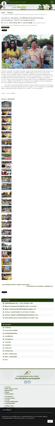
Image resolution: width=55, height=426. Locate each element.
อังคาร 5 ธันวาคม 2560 (14, 23)
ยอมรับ (50, 421)
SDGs (5, 360)
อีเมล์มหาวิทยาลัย (8, 390)
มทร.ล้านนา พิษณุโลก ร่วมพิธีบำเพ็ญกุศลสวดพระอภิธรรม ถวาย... (20, 315)
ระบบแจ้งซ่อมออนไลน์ (10, 403)
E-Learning (7, 387)
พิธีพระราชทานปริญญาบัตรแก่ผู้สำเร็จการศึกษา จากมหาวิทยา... (20, 306)
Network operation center (11, 389)
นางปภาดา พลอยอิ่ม (27, 23)
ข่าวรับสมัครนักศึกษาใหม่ (10, 333)
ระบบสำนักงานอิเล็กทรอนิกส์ (11, 402)
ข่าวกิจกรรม (7, 327)
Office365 (7, 392)
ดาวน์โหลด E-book (9, 406)
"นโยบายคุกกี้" (31, 418)
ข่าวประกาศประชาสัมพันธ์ (10, 330)
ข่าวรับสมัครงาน (8, 339)
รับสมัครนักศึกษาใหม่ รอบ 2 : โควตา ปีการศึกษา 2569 (18, 303)
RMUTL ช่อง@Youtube (10, 354)
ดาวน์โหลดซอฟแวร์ (9, 394)
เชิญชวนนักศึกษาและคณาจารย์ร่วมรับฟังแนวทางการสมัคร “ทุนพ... (21, 318)
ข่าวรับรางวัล (7, 348)
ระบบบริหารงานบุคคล (10, 398)
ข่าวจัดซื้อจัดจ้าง (8, 336)
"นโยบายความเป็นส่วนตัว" (19, 418)
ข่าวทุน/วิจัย (7, 342)
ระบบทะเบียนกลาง (9, 396)
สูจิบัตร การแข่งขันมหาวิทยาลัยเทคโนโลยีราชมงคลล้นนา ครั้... (19, 309)
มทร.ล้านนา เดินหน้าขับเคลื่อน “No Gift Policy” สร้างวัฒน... (19, 312)
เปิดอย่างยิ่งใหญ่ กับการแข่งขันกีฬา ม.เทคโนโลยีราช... (39, 286)
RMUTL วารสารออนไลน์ (10, 357)
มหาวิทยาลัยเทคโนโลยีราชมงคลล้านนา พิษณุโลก (13, 2)
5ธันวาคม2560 (11, 99)
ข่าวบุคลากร (7, 345)
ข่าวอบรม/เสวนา (8, 351)
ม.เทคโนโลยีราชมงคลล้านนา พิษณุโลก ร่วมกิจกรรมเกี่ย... (16, 285)
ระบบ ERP (7, 400)
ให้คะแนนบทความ (5, 27)
